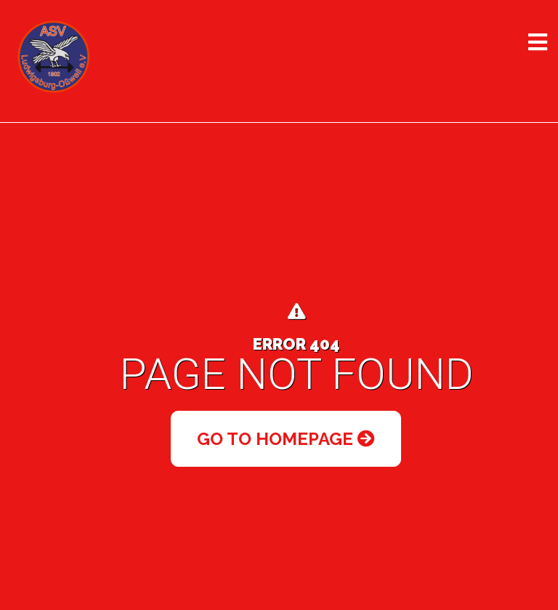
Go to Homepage (286, 438)
